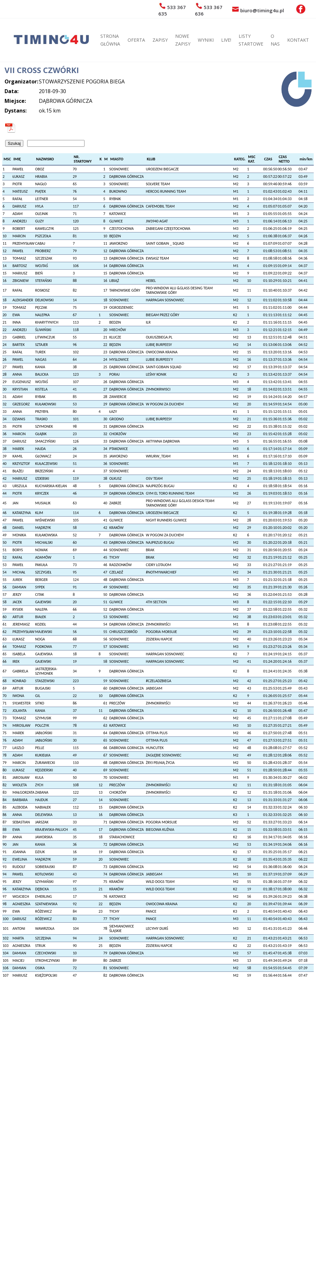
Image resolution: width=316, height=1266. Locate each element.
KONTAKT (298, 40)
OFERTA (136, 40)
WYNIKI (206, 40)
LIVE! (226, 40)
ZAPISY (160, 40)
